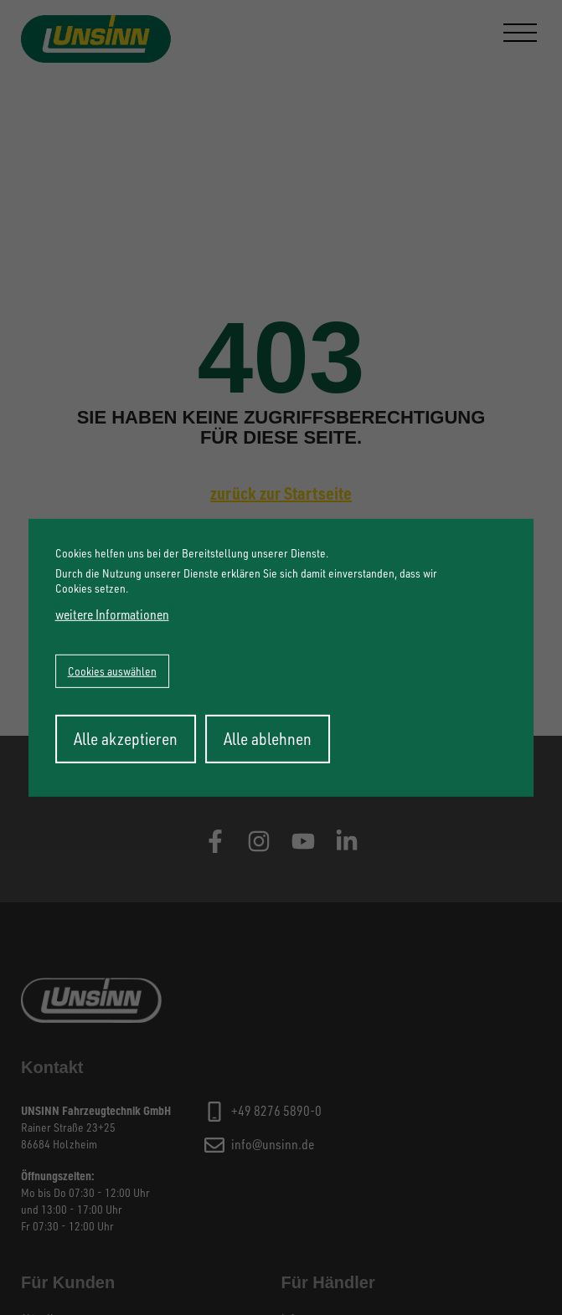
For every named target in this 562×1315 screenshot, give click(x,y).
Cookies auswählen (112, 671)
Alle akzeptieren (126, 738)
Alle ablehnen (268, 738)
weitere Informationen (112, 614)
